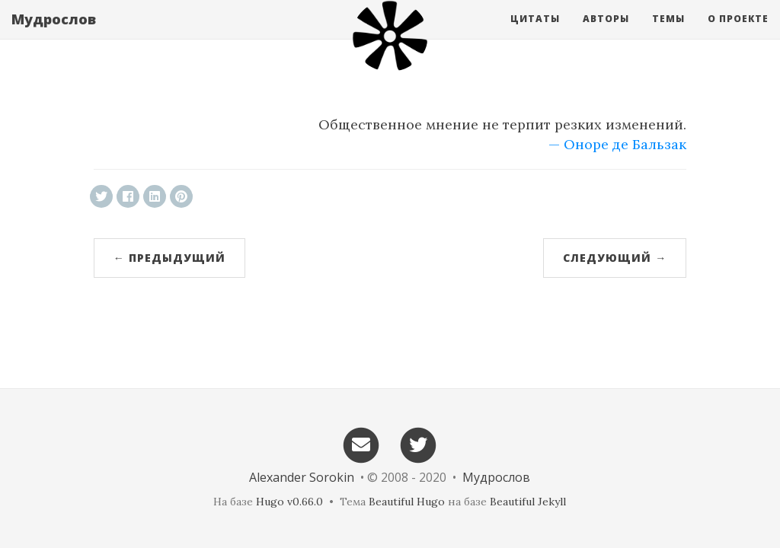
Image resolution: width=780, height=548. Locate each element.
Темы (668, 33)
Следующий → (615, 257)
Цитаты (535, 33)
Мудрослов (53, 34)
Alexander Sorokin (301, 477)
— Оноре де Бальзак (617, 144)
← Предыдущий (169, 257)
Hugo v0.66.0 (289, 501)
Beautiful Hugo (407, 501)
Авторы (606, 33)
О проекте (738, 33)
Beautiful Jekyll (528, 501)
